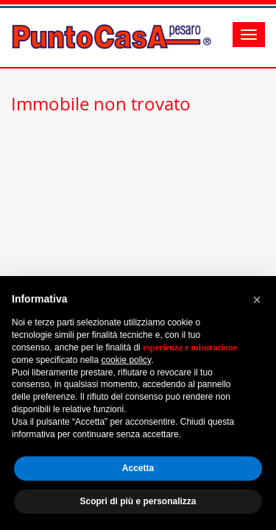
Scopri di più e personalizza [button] (137, 501)
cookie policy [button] (126, 360)
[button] (257, 299)
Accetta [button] (138, 468)
